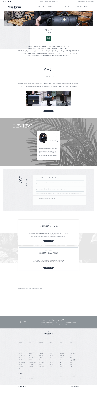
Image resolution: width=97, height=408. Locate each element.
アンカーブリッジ (62, 375)
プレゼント (49, 7)
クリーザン (31, 386)
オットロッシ (41, 386)
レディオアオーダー (32, 382)
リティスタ (51, 375)
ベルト (51, 362)
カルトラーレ (41, 382)
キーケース (71, 358)
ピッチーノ (41, 375)
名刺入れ (40, 358)
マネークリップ (21, 364)
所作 (60, 382)
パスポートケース (42, 360)
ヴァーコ (40, 384)
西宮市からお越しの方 (44, 336)
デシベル (51, 386)
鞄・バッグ (82, 291)
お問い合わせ (87, 7)
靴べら (71, 362)
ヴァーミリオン (72, 373)
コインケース (52, 358)
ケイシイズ (31, 384)
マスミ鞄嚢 (41, 373)
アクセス (70, 7)
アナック (30, 375)
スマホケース (62, 358)
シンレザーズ (21, 386)
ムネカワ (30, 373)
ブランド (56, 7)
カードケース (21, 360)
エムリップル (52, 382)
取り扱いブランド (37, 291)
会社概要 (61, 396)
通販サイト (63, 7)
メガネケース (62, 360)
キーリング (31, 364)
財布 (39, 7)
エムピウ (20, 373)
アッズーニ (21, 384)
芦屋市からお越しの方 (76, 336)
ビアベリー (71, 375)
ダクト (71, 384)
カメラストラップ (32, 362)
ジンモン (51, 373)
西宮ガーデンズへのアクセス (47, 244)
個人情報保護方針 (32, 398)
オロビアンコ (62, 384)
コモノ (71, 382)
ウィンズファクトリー (22, 375)
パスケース (31, 360)
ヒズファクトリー (22, 382)
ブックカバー (21, 362)
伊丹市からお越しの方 (65, 336)
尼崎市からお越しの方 (54, 336)
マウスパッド (72, 360)
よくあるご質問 (78, 7)
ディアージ (51, 384)
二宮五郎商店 (62, 373)
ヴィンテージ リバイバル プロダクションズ (74, 380)
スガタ (71, 386)
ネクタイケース (41, 362)
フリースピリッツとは (14, 291)
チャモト (61, 386)
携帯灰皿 (61, 362)
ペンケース (51, 360)
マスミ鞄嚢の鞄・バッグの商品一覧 (48, 111)
